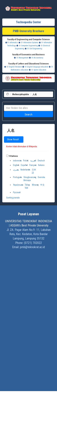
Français (33, 165)
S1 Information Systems (28, 43)
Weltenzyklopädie (20, 94)
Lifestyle (9, 4)
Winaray (35, 185)
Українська (18, 185)
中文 (42, 185)
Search (28, 114)
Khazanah (17, 4)
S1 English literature (13, 67)
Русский (17, 192)
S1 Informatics (11, 43)
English (16, 165)
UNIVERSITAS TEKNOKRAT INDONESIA (28, 221)
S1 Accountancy (36, 58)
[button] (7, 156)
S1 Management (21, 58)
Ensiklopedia (46, 4)
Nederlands (25, 169)
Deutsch (41, 160)
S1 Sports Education (37, 70)
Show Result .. (13, 139)
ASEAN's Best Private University (29, 225)
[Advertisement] (28, 342)
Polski (25, 160)
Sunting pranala (13, 197)
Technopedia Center (28, 22)
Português (17, 177)
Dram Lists (35, 4)
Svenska (41, 177)
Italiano (41, 165)
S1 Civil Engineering (33, 49)
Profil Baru (26, 4)
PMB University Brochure (28, 31)
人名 (35, 94)
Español (24, 165)
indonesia (17, 160)
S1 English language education (35, 67)
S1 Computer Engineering (27, 46)
